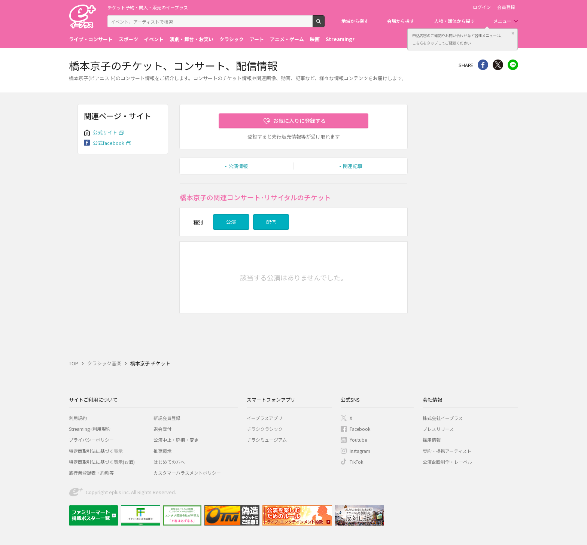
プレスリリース (438, 429)
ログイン (482, 7)
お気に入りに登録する (299, 120)
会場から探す (400, 21)
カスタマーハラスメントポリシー (187, 472)
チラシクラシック (265, 429)
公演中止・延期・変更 (175, 439)
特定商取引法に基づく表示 (96, 451)
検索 (324, 24)
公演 (231, 221)
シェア (483, 65)
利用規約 (78, 418)
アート (257, 39)
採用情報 (432, 439)
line (513, 65)
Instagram (360, 451)
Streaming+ (341, 39)
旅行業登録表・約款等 (91, 472)
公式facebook (108, 142)
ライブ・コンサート (91, 39)
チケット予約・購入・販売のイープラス (147, 7)
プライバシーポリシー (91, 439)
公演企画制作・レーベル (447, 462)
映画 (315, 39)
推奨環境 (162, 451)
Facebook (360, 429)
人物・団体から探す (454, 21)
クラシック (231, 39)
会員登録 (506, 7)
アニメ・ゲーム (287, 39)
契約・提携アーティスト (447, 451)
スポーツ (128, 39)
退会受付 (162, 429)
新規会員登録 (166, 418)
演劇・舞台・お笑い (191, 39)
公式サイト (105, 132)
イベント (154, 39)
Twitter (498, 65)
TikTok (356, 462)
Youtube (358, 439)
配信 (271, 221)
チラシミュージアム (267, 439)
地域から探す (354, 21)
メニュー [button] (502, 21)
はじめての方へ (169, 462)
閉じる (513, 33)
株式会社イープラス (443, 418)
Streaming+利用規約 (89, 429)
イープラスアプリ (264, 418)
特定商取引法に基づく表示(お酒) (102, 462)
